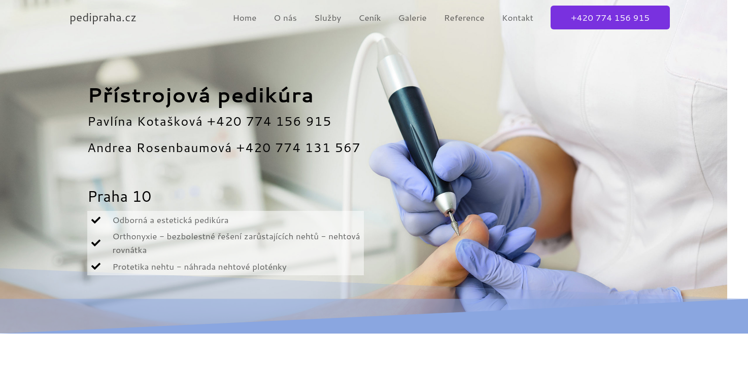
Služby (327, 17)
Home (244, 17)
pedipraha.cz (107, 17)
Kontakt (517, 17)
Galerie (412, 17)
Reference (464, 17)
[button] (610, 17)
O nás (285, 17)
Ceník (369, 17)
